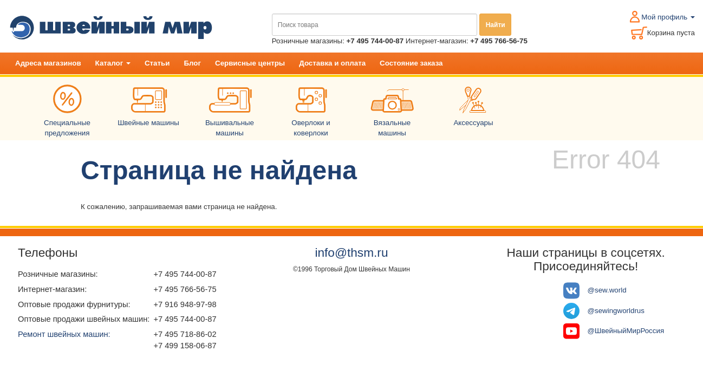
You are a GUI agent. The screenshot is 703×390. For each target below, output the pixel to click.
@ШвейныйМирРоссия (626, 331)
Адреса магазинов (48, 63)
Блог (192, 63)
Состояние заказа (411, 63)
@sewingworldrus (616, 310)
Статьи (157, 63)
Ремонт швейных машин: (64, 334)
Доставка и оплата (332, 63)
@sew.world (607, 290)
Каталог (113, 63)
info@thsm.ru (351, 252)
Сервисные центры (250, 63)
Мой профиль (668, 17)
